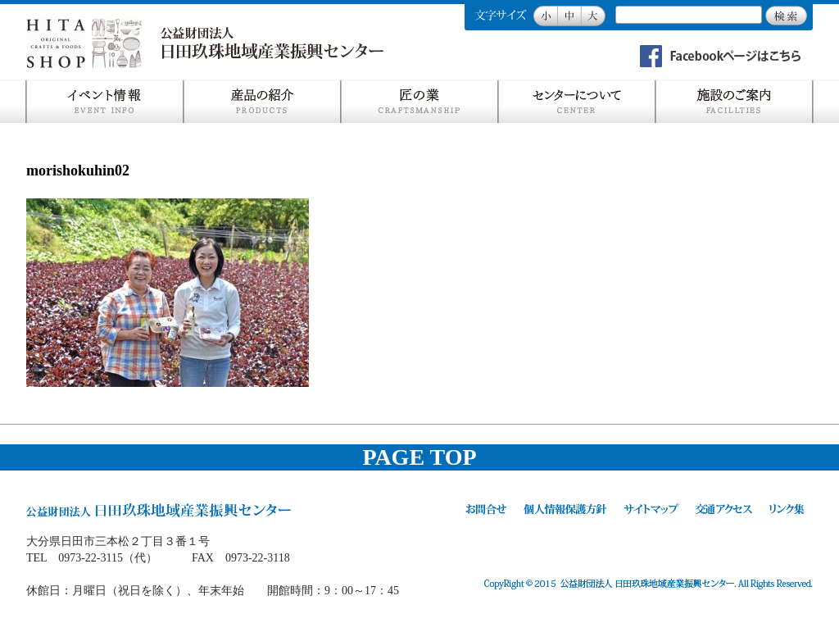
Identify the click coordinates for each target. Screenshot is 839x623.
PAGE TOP (419, 457)
